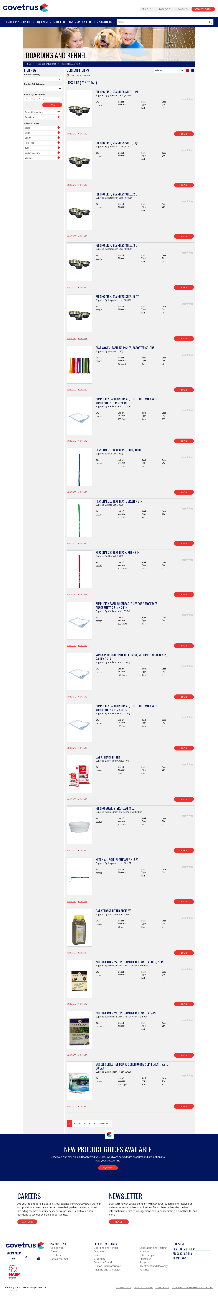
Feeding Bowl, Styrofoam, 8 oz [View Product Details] (115, 808)
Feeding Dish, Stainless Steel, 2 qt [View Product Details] (117, 194)
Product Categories (46, 64)
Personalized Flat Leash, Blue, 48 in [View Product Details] (118, 450)
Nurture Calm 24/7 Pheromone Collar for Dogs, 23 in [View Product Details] (130, 962)
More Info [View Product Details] (71, 134)
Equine (54, 1251)
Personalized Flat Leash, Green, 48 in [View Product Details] (119, 501)
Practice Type (58, 1244)
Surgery (144, 1262)
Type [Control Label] (27, 147)
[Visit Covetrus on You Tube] (38, 1258)
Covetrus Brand (103, 1262)
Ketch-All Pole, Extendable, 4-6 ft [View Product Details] (117, 859)
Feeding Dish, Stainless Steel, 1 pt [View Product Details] (117, 91)
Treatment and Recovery (154, 1266)
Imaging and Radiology (107, 1269)
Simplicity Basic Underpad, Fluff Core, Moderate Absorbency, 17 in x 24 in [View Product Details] (126, 401)
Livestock (55, 1255)
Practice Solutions (184, 1249)
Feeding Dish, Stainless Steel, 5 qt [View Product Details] (117, 296)
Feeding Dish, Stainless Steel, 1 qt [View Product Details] (117, 143)
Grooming (99, 1258)
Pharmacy (145, 1258)
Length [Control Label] (28, 137)
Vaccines (144, 1269)
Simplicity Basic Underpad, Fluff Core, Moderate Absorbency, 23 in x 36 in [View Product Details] (126, 708)
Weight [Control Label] (28, 158)
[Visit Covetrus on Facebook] (26, 1258)
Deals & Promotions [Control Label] (34, 112)
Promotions (180, 1258)
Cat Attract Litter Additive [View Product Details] (113, 910)
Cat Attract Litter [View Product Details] (108, 757)
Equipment (178, 1244)
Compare (82, 134)
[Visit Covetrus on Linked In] (13, 1258)
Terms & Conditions (143, 1287)
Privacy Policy (162, 1287)
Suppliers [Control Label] (29, 117)
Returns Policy (123, 1287)
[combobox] (165, 22)
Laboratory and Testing (153, 1247)
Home (28, 64)
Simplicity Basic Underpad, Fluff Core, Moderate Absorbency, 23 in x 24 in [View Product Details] (126, 605)
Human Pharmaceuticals (107, 1266)
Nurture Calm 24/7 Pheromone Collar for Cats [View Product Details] (126, 1013)
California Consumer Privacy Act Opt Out (192, 1287)
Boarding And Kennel (71, 64)
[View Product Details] (79, 110)
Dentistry (99, 1251)
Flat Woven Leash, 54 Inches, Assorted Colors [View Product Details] (125, 347)
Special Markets (59, 1258)
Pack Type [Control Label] (29, 142)
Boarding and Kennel (106, 1247)
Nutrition (145, 1251)
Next (104, 1123)
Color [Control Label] (27, 132)
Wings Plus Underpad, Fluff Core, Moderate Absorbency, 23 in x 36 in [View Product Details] (131, 657)
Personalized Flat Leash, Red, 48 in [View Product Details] (117, 552)
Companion (57, 1247)
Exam (97, 1255)
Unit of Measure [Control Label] (32, 153)
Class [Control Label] (27, 127)
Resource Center (182, 1254)
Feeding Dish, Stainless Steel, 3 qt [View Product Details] (117, 245)
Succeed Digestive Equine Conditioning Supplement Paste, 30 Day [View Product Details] (132, 1066)
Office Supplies (148, 1255)
